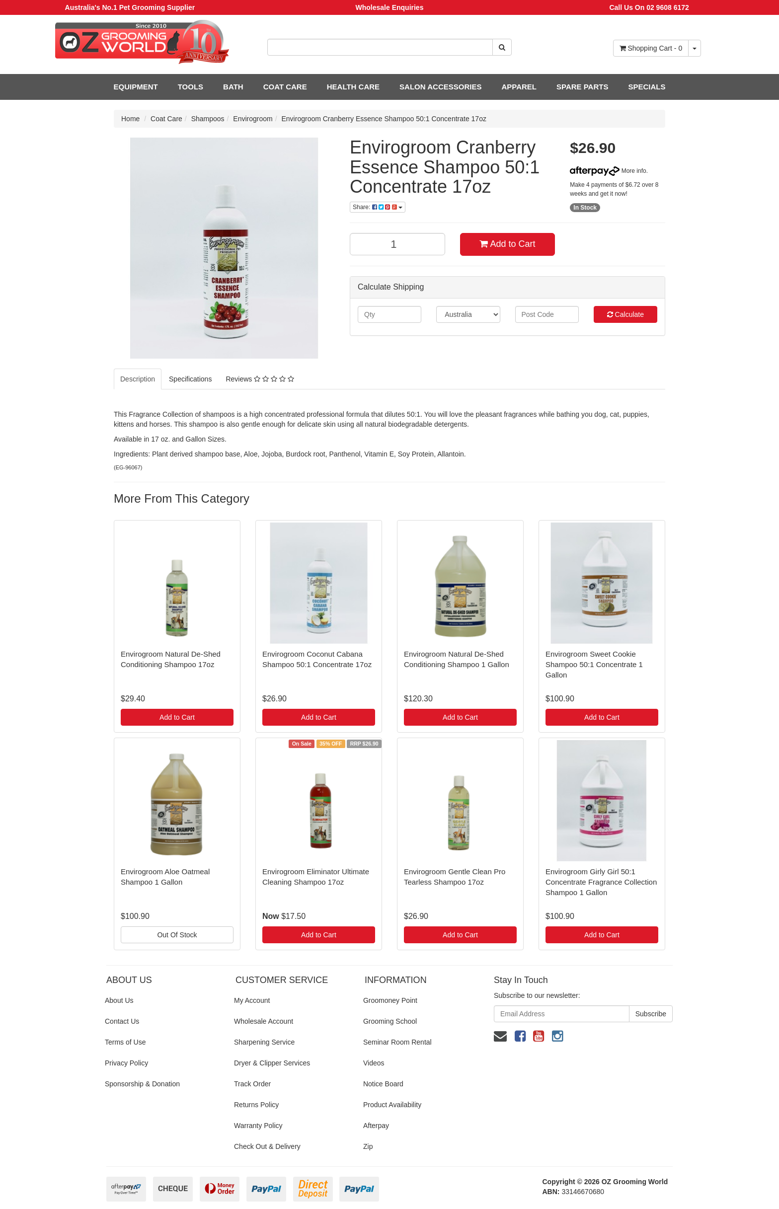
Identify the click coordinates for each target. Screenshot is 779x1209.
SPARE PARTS (582, 86)
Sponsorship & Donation (142, 1084)
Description (137, 379)
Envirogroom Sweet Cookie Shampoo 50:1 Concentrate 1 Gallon (594, 664)
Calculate (625, 314)
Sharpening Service (264, 1042)
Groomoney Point (390, 1000)
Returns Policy (256, 1105)
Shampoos (208, 119)
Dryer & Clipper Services (272, 1063)
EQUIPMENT (136, 86)
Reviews (260, 379)
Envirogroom (252, 119)
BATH (233, 86)
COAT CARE (285, 86)
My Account (252, 1000)
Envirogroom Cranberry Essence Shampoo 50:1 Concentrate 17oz (384, 119)
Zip (368, 1146)
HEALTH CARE (353, 86)
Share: (377, 207)
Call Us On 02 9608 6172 (649, 7)
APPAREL (519, 86)
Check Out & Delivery (267, 1146)
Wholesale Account (263, 1021)
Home (130, 119)
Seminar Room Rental (397, 1042)
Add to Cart (507, 244)
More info (608, 170)
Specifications (190, 379)
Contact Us (122, 1021)
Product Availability (392, 1105)
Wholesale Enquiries (390, 7)
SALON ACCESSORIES (440, 86)
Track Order (252, 1084)
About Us (119, 1000)
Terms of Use (125, 1042)
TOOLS (190, 86)
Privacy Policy (126, 1063)
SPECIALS (646, 86)
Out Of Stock (177, 935)
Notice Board (383, 1084)
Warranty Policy (258, 1126)
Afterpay (376, 1126)
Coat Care (166, 119)
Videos (374, 1063)
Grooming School (390, 1021)
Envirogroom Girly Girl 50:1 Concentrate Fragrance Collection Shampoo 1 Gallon (601, 882)
